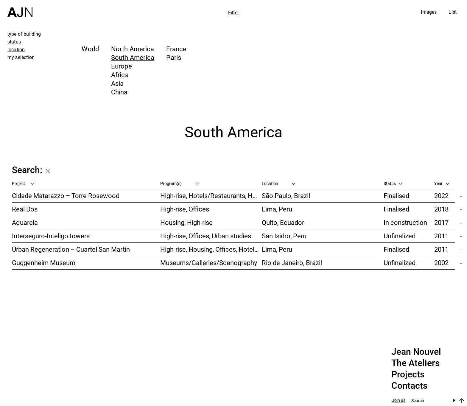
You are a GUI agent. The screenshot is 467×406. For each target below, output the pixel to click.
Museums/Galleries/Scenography (208, 262)
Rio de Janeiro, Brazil (292, 262)
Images (429, 12)
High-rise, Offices (184, 209)
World (90, 48)
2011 (441, 235)
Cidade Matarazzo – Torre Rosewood (65, 195)
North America (132, 48)
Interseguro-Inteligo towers (51, 235)
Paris (173, 57)
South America (133, 57)
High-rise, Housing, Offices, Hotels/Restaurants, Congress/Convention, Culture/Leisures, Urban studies (211, 249)
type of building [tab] (24, 34)
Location (278, 183)
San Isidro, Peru (284, 235)
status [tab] (14, 41)
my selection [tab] (21, 57)
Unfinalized (399, 235)
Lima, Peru (277, 209)
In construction (405, 222)
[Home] (19, 8)
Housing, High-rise (186, 222)
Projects (407, 374)
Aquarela (25, 222)
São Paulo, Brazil (286, 195)
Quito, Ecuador (283, 222)
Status (393, 183)
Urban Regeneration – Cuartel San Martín (71, 249)
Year (441, 183)
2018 (441, 209)
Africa (120, 74)
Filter (233, 12)
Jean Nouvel (416, 351)
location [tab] (16, 49)
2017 (441, 222)
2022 (441, 195)
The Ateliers (415, 363)
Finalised (396, 195)
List (453, 12)
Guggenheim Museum (43, 262)
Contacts (409, 385)
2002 (441, 262)
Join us (398, 400)
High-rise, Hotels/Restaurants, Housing (211, 195)
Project (23, 183)
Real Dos (25, 209)
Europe (121, 66)
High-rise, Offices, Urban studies (205, 235)
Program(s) (179, 183)
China (119, 92)
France (176, 48)
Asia (117, 83)
